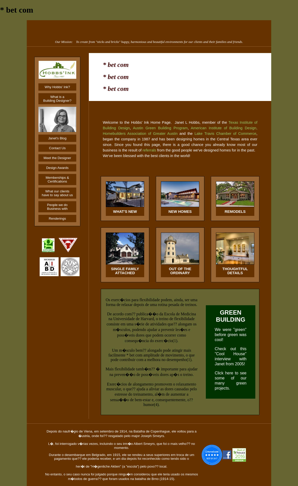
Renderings (57, 218)
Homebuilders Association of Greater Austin (140, 134)
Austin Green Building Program (160, 128)
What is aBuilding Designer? (57, 99)
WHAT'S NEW (125, 212)
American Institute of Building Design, (224, 128)
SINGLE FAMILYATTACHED (125, 271)
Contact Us (57, 148)
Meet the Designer (57, 158)
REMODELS (235, 212)
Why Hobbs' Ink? (57, 87)
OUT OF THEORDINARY (180, 271)
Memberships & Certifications (57, 179)
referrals (149, 150)
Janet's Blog (57, 138)
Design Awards (57, 168)
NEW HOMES (180, 212)
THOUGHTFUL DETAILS (235, 271)
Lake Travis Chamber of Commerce (225, 134)
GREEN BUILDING (230, 316)
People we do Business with (57, 207)
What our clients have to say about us (57, 193)
